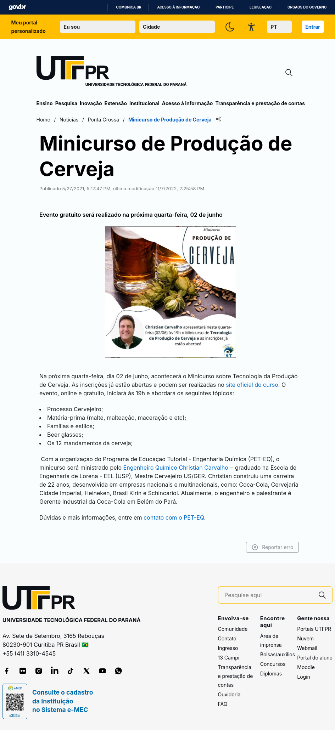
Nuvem (305, 638)
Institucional (144, 103)
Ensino (45, 103)
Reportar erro (272, 547)
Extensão (116, 103)
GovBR (17, 7)
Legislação (261, 7)
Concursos (273, 664)
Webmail (307, 648)
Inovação (91, 103)
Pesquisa (66, 103)
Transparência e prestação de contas (260, 103)
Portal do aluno (315, 658)
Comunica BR (128, 7)
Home (43, 120)
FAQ (223, 704)
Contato (227, 638)
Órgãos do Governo (306, 7)
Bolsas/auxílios (277, 654)
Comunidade (233, 629)
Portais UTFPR (314, 629)
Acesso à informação (178, 7)
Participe (225, 7)
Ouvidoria (229, 694)
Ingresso (228, 648)
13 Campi (229, 658)
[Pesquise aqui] (268, 595)
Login (303, 677)
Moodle (306, 667)
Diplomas (271, 673)
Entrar (312, 27)
